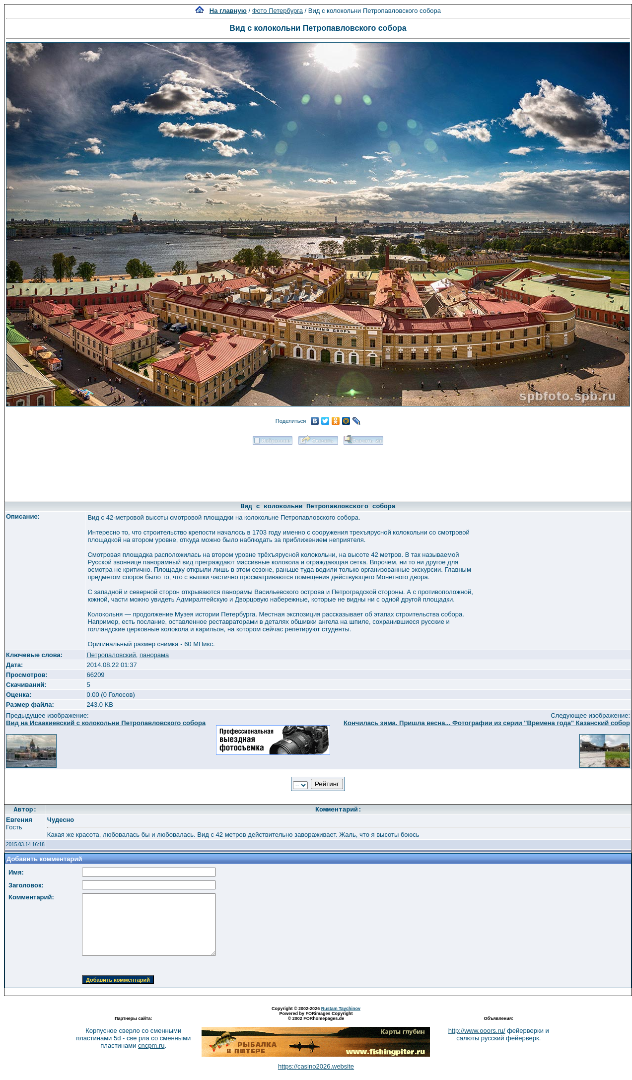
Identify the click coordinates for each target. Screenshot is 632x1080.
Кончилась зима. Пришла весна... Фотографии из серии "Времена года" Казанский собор (487, 723)
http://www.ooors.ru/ (476, 1030)
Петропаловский (111, 655)
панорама (154, 655)
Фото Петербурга (277, 10)
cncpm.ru (151, 1045)
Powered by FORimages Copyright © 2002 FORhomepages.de (315, 1016)
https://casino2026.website (316, 1066)
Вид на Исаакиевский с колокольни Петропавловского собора (106, 723)
